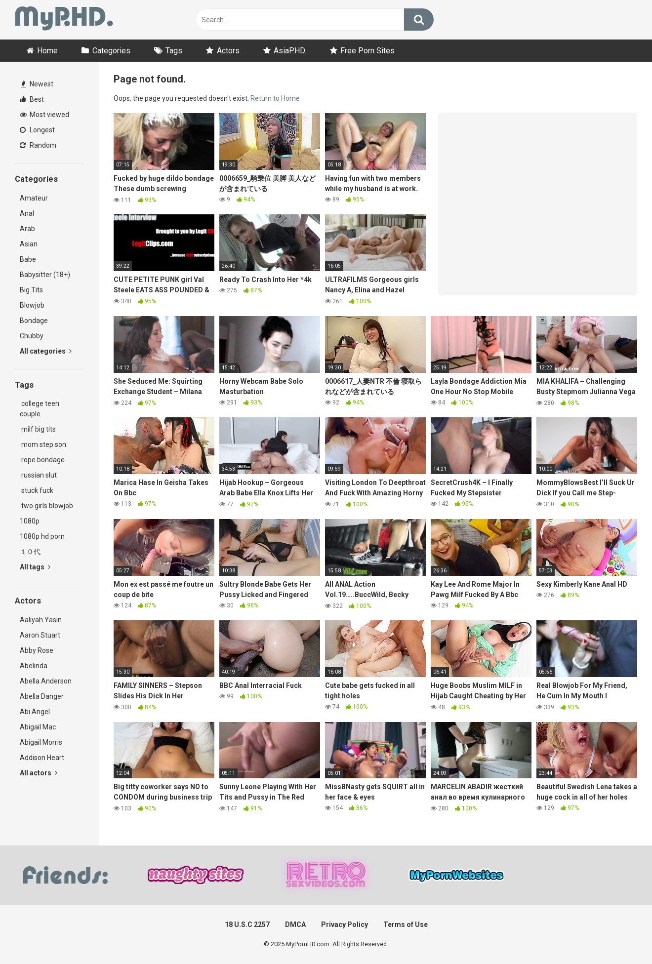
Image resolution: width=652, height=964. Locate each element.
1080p (30, 521)
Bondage (34, 320)
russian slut (38, 475)
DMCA (295, 924)
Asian (29, 244)
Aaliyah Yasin (41, 620)
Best (32, 99)
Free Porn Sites (367, 50)
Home (47, 50)
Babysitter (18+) (45, 275)
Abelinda (33, 666)
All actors (38, 773)
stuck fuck (36, 490)
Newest (37, 84)
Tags (173, 50)
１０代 (30, 552)
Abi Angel (35, 712)
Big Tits (31, 290)
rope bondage (42, 460)
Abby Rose (36, 650)
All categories (46, 351)
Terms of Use (405, 924)
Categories (111, 50)
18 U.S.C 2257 (247, 924)
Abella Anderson (46, 681)
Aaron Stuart (40, 635)
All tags (35, 567)
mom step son (43, 444)
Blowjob (32, 305)
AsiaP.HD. (290, 50)
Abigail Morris (41, 742)
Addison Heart (42, 758)
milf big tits (38, 429)
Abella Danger (42, 696)
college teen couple (39, 409)
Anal (27, 213)
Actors (228, 50)
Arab (27, 229)
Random (38, 145)
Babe (28, 259)
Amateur (34, 198)
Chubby (31, 336)
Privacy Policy (344, 924)
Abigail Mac (38, 727)
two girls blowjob (46, 506)
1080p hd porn (42, 536)
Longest (37, 130)
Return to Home (275, 98)
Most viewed (44, 115)
